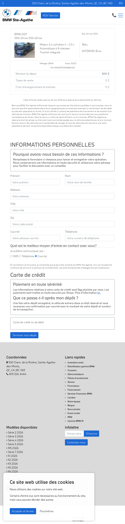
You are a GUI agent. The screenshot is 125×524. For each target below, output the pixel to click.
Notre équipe (72, 401)
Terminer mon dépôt (24, 335)
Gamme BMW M (74, 420)
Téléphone (71, 231)
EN (121, 3)
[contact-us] (114, 15)
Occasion (71, 370)
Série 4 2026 (14, 440)
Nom (68, 175)
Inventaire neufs (74, 362)
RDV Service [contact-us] (50, 15)
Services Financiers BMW (78, 393)
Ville (12, 203)
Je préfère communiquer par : (27, 251)
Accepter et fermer (23, 511)
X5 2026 (12, 467)
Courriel (15, 231)
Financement (72, 389)
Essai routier (72, 413)
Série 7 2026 (14, 452)
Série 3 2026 (14, 436)
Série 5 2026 (14, 444)
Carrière (70, 397)
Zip (12, 217)
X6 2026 (12, 471)
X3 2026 (12, 463)
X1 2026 (11, 455)
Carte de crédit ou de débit (28, 322)
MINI (68, 417)
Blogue (70, 405)
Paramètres (47, 511)
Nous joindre (72, 409)
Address (15, 189)
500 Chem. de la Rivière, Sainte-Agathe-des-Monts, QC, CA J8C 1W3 (72, 3)
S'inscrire (91, 433)
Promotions (72, 385)
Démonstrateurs (74, 374)
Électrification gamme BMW (80, 366)
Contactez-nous (76, 442)
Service (70, 382)
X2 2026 (12, 459)
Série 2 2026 (14, 432)
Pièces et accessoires (76, 378)
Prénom (15, 175)
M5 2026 (12, 448)
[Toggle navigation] (120, 15)
